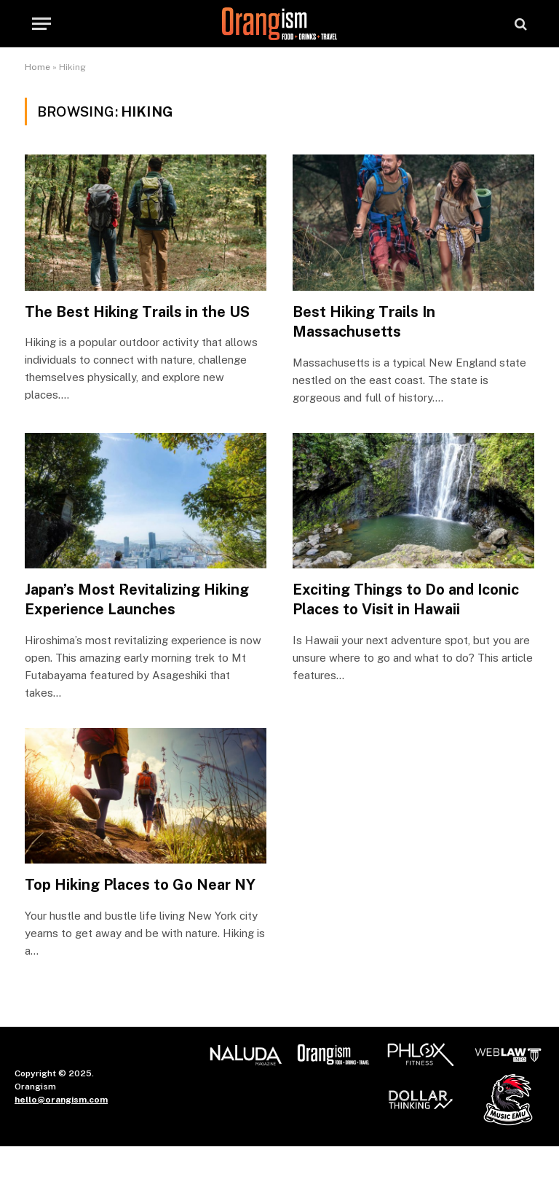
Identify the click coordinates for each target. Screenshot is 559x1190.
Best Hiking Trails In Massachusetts (364, 321)
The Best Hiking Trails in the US (137, 312)
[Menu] (41, 23)
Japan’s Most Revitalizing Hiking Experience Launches (137, 599)
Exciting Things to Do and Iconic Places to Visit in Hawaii (406, 599)
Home (37, 67)
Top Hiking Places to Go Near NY (140, 884)
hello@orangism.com (61, 1100)
